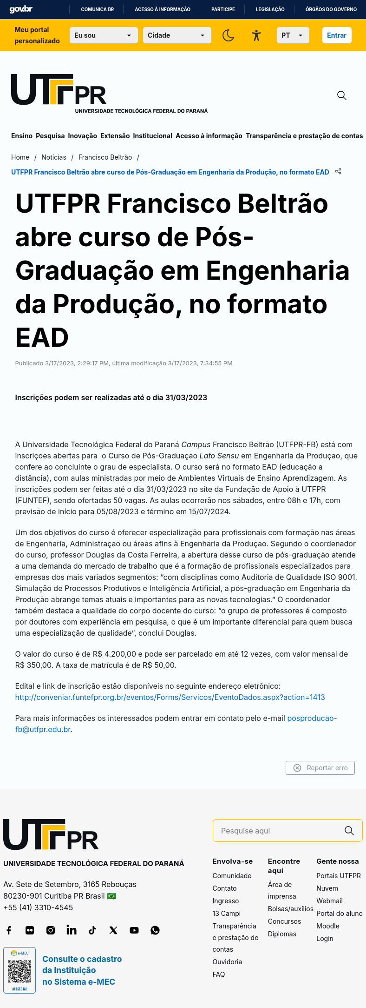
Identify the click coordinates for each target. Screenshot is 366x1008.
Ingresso (226, 901)
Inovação (82, 136)
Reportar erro (320, 768)
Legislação (270, 9)
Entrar (336, 35)
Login (324, 938)
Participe (223, 9)
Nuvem (327, 888)
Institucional (152, 136)
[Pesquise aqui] (278, 831)
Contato (225, 888)
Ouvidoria (227, 962)
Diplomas (282, 934)
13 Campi (227, 913)
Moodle (328, 926)
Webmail (329, 901)
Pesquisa (50, 136)
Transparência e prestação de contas (304, 136)
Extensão (115, 136)
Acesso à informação (162, 9)
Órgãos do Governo (331, 9)
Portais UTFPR (338, 876)
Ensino (22, 136)
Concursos (284, 921)
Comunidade (232, 876)
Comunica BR (97, 9)
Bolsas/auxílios (291, 909)
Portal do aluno (339, 913)
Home (20, 157)
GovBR (21, 9)
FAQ (219, 974)
